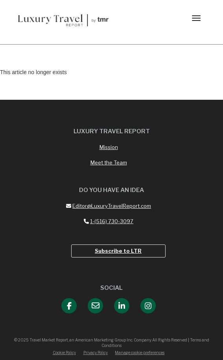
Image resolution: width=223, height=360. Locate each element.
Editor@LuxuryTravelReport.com (108, 206)
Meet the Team (108, 162)
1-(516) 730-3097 (108, 221)
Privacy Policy (95, 352)
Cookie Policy (64, 352)
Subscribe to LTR (118, 251)
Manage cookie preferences (139, 352)
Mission (109, 147)
